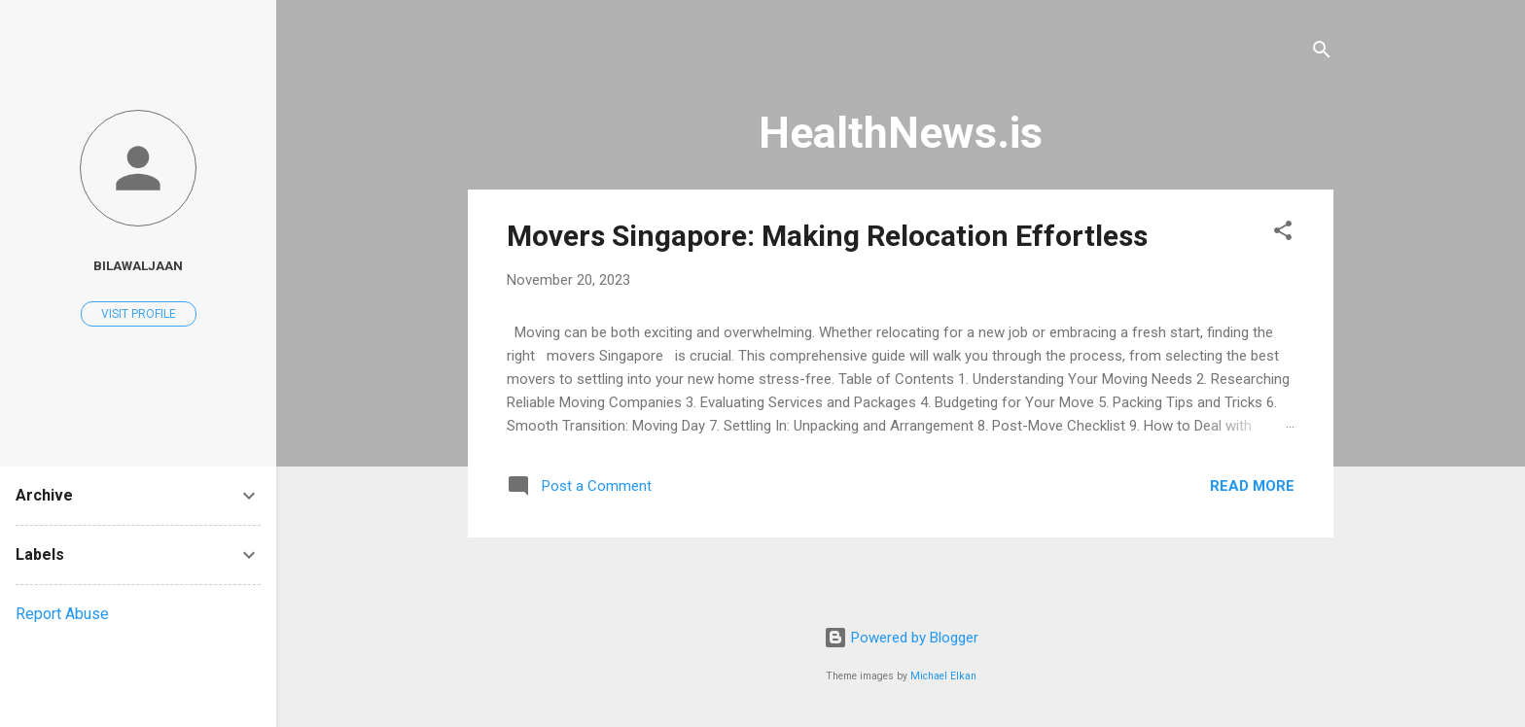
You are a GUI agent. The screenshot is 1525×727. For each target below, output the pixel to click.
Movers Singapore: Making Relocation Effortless (827, 236)
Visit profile (138, 314)
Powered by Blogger (901, 637)
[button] (1282, 234)
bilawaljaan (138, 265)
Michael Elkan (943, 676)
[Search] (1321, 53)
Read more (1252, 486)
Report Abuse (62, 614)
